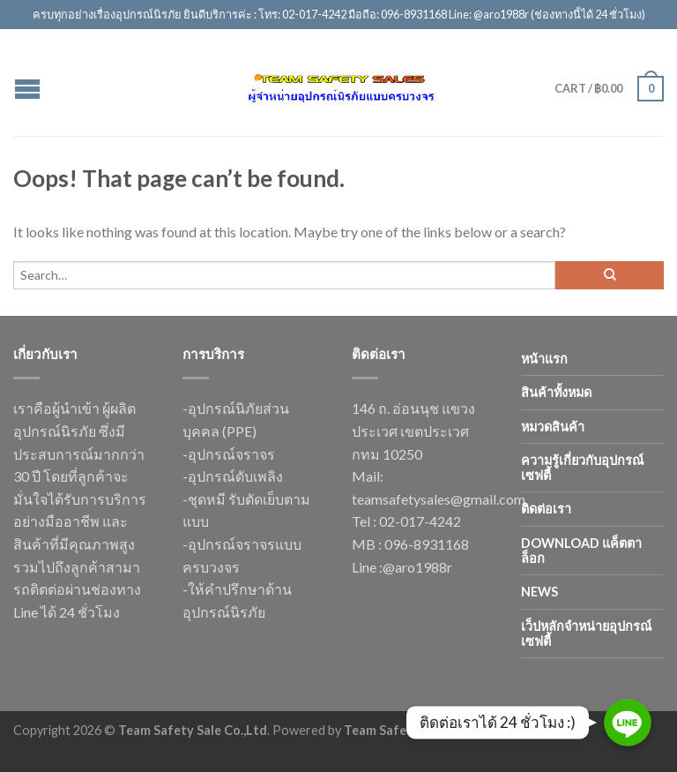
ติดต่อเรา (546, 508)
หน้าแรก (544, 358)
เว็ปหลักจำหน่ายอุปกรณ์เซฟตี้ (586, 633)
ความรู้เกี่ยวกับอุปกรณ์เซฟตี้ (582, 468)
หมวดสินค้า (552, 426)
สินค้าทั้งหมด (556, 392)
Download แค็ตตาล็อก (581, 551)
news (539, 591)
